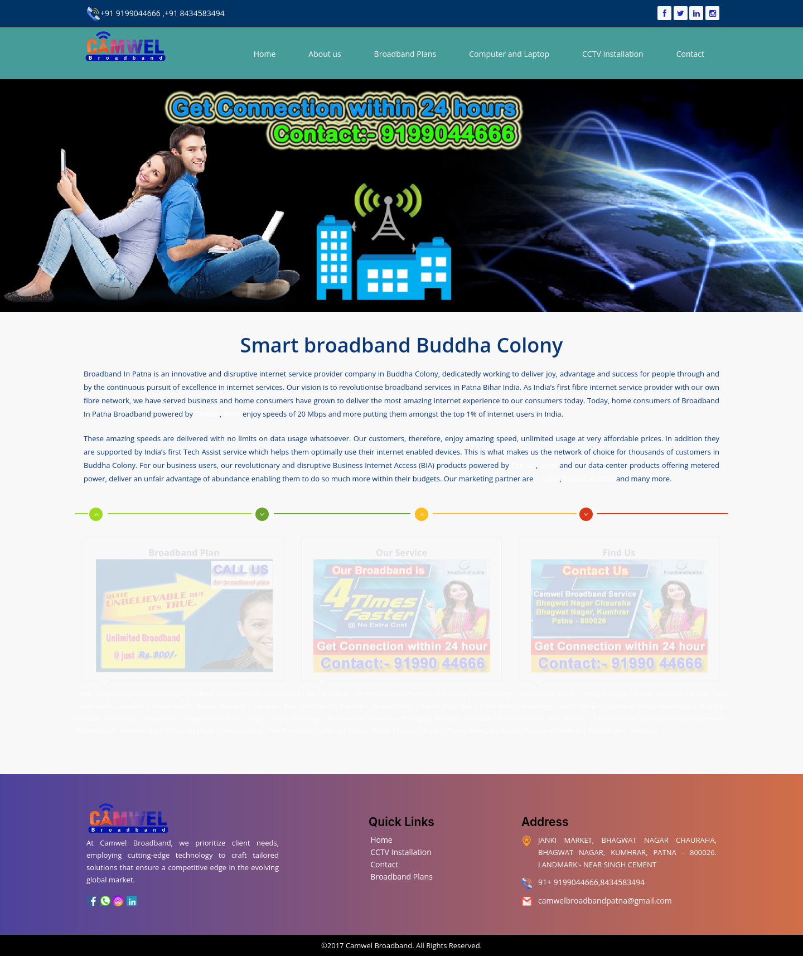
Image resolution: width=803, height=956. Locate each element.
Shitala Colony (282, 691)
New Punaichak (289, 728)
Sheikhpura (643, 728)
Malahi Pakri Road (520, 716)
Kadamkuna (96, 703)
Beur (290, 703)
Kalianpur (87, 716)
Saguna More (466, 728)
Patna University (241, 728)
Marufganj (415, 716)
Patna (83, 691)
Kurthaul (228, 716)
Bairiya (206, 703)
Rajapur (433, 728)
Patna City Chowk (192, 728)
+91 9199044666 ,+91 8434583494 (155, 13)
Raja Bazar (328, 728)
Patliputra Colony (666, 716)
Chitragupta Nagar (604, 691)
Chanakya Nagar (493, 691)
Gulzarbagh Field (629, 703)
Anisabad (265, 703)
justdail (547, 478)
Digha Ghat (458, 703)
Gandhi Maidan (579, 703)
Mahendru (382, 716)
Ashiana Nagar (171, 703)
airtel (232, 413)
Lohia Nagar (305, 716)
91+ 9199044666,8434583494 (591, 882)
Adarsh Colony (709, 691)
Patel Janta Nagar (329, 691)
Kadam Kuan (160, 716)
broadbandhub (588, 478)
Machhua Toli (344, 716)
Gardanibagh (535, 703)
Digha (428, 703)
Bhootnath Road (378, 691)
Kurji (277, 716)
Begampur (353, 703)
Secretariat (709, 716)
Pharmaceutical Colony (436, 691)
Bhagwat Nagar (116, 691)
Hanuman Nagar (141, 728)
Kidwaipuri (196, 716)
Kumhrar (202, 691)
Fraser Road (495, 703)
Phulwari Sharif (94, 728)
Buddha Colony (394, 703)
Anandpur (133, 703)
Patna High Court (615, 716)
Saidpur (407, 728)
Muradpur (447, 716)
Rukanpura (538, 728)
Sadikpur (570, 728)
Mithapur (479, 716)
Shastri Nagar (605, 728)
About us (324, 54)
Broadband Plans (405, 54)
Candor (207, 413)
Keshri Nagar (675, 703)
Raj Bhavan (504, 728)
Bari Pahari (317, 703)
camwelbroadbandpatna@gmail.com (605, 900)
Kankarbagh (122, 716)
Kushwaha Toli (239, 691)
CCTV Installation (613, 54)
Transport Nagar (164, 691)
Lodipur (255, 716)
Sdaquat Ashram (369, 728)
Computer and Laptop (509, 54)
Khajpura (711, 703)
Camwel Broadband (378, 945)
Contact (690, 54)
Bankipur (233, 703)
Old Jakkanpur (568, 716)
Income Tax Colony (659, 691)
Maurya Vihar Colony (547, 691)
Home (265, 54)
